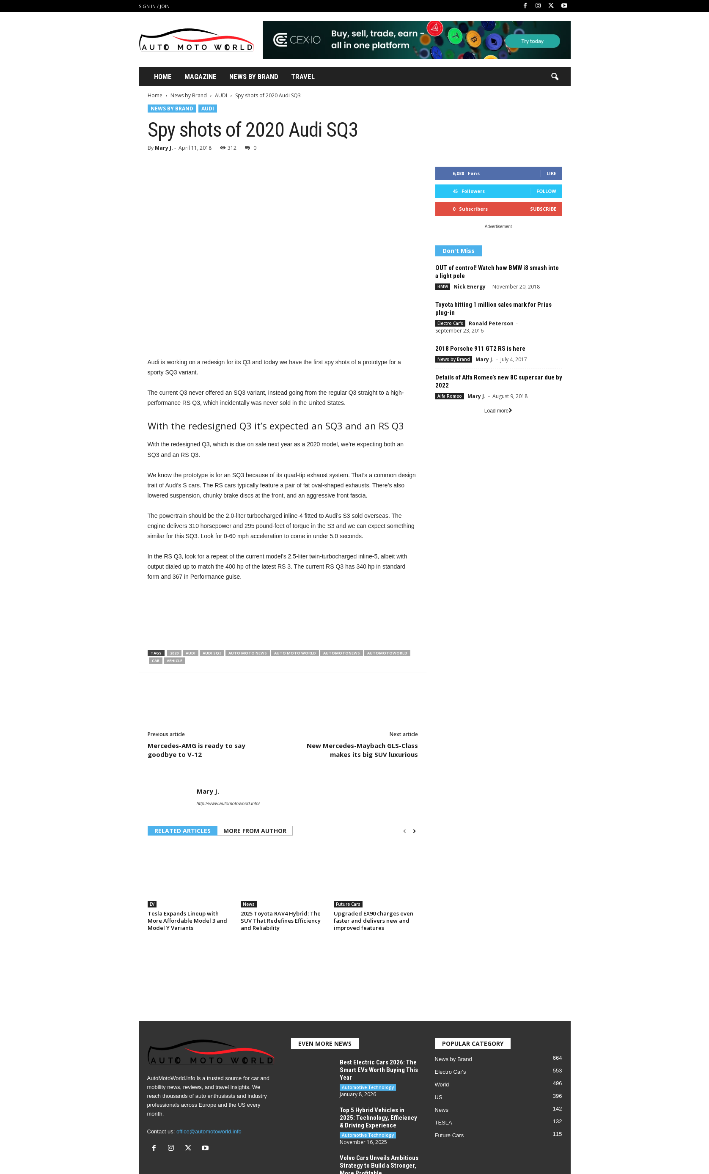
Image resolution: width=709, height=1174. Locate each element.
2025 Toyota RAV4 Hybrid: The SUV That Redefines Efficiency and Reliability (281, 921)
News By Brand (253, 76)
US (438, 1097)
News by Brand (188, 95)
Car (155, 660)
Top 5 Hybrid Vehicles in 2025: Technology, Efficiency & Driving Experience (378, 1117)
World (442, 1084)
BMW (442, 286)
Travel (303, 76)
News (249, 904)
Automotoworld (387, 653)
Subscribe (543, 209)
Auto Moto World (295, 653)
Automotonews (341, 653)
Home (163, 76)
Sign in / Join (154, 6)
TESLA (443, 1122)
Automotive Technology (368, 1087)
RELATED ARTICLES (182, 831)
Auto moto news (247, 653)
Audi (190, 653)
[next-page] (414, 831)
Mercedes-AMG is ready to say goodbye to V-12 (196, 750)
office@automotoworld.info (209, 1131)
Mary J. (164, 147)
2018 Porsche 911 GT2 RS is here (480, 348)
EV (152, 904)
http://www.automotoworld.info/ (228, 803)
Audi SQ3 (212, 653)
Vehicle (174, 660)
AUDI (221, 95)
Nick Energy (469, 286)
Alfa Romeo (449, 396)
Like (551, 173)
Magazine (200, 76)
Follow (546, 191)
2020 (174, 653)
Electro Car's (450, 323)
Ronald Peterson (491, 323)
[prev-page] (405, 831)
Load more (498, 411)
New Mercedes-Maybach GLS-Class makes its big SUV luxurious (362, 750)
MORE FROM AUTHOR (254, 831)
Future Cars (348, 904)
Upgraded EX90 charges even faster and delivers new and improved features (373, 921)
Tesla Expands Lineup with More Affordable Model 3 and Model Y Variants (187, 921)
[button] (554, 77)
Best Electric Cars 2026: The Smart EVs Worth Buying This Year (379, 1070)
